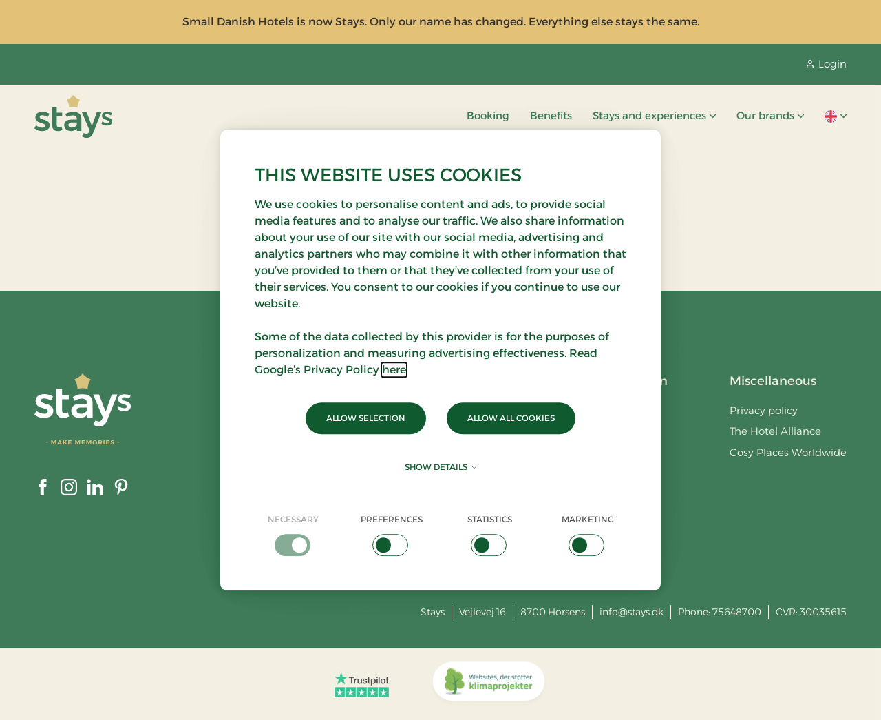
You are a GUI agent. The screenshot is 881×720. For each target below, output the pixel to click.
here (394, 369)
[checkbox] (293, 534)
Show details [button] (441, 467)
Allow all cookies (511, 418)
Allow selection (365, 418)
